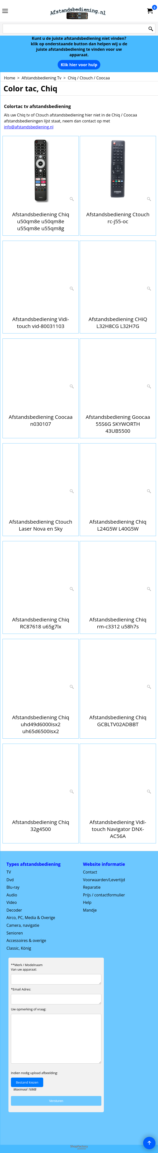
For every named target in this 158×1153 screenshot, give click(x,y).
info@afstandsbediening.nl (28, 127)
